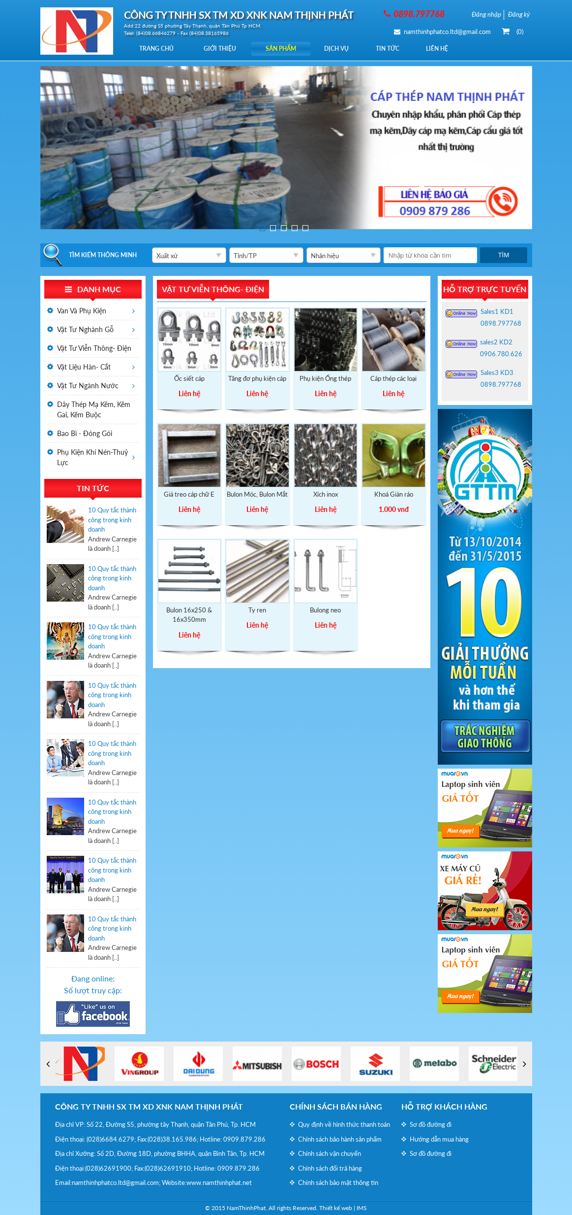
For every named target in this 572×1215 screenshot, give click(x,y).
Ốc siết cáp (189, 378)
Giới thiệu (222, 48)
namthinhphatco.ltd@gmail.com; (116, 1182)
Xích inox (325, 494)
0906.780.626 (501, 354)
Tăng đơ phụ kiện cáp (257, 378)
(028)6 (96, 1139)
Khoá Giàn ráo (393, 494)
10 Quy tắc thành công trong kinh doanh (112, 519)
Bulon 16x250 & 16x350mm (189, 615)
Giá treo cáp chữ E (189, 494)
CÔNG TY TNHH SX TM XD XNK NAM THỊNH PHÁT (149, 1106)
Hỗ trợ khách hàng (444, 1106)
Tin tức (394, 48)
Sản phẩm (285, 48)
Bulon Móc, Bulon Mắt (257, 494)
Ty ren (257, 610)
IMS (362, 1208)
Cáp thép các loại (393, 378)
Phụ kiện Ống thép (325, 378)
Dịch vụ (342, 48)
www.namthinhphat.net (219, 1182)
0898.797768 (501, 323)
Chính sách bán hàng (336, 1106)
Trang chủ (157, 48)
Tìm (503, 255)
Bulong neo (325, 610)
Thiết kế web (335, 1208)
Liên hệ (445, 48)
